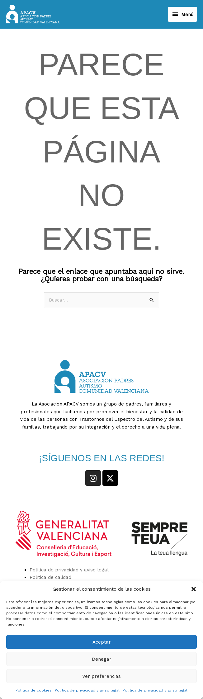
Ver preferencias (101, 676)
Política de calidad (50, 578)
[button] (194, 589)
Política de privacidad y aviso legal (87, 690)
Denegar (101, 659)
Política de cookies (34, 690)
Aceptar (101, 642)
